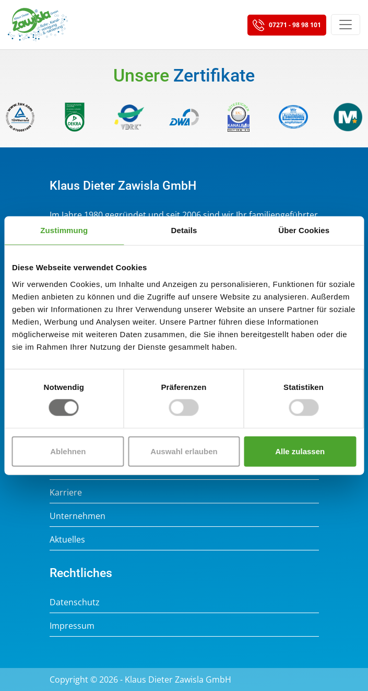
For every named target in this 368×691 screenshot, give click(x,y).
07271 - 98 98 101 (287, 25)
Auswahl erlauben (183, 450)
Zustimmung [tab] (64, 230)
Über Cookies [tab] (303, 230)
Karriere (66, 492)
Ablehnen (68, 450)
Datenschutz (75, 602)
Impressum (72, 625)
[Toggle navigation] (345, 24)
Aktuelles (67, 539)
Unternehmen (77, 516)
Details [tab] (184, 230)
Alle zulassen (300, 450)
